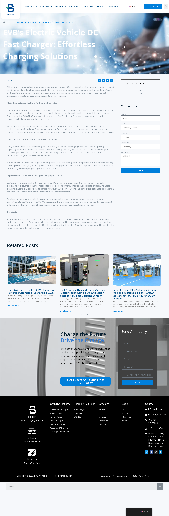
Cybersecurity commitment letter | (125, 476)
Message (125, 152)
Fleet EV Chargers (58, 435)
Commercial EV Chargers (57, 412)
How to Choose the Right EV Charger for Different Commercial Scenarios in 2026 (31, 291)
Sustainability (104, 431)
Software (75, 6)
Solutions (46, 6)
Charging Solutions (84, 404)
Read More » (13, 305)
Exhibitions (126, 417)
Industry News (127, 424)
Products (31, 6)
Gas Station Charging (60, 442)
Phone (124, 133)
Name (123, 114)
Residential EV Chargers (56, 450)
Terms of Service (101, 476)
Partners (60, 6)
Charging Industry (60, 404)
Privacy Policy (148, 476)
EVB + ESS (78, 424)
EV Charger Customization (56, 459)
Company (125, 142)
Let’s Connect (104, 437)
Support (112, 6)
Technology (103, 424)
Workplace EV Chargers (56, 421)
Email (123, 123)
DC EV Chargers (81, 417)
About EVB (103, 411)
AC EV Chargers (81, 411)
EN (132, 6)
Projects (101, 417)
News (101, 6)
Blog (123, 411)
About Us (89, 6)
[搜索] (160, 486)
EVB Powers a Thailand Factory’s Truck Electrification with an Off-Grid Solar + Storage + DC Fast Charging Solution (82, 292)
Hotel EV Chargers (58, 429)
